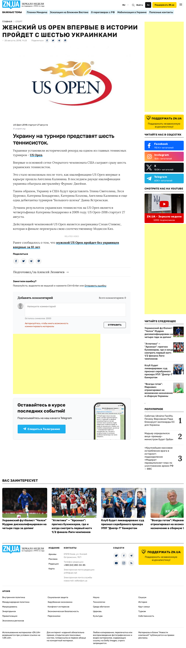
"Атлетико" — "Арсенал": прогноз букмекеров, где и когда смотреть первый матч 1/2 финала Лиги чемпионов (159, 351)
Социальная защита (58, 597)
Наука (96, 597)
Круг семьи (144, 606)
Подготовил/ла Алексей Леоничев (38, 272)
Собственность (146, 616)
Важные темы (12, 12)
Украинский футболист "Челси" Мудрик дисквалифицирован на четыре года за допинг (159, 333)
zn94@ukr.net (70, 573)
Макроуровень (9, 606)
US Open (36, 155)
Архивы (52, 554)
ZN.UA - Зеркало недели (164, 216)
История (142, 602)
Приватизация (9, 616)
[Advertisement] (56, 364)
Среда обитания (101, 606)
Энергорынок (9, 611)
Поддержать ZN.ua (164, 5)
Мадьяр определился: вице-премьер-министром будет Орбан (159, 436)
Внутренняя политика (13, 597)
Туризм (142, 611)
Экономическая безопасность (63, 611)
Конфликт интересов (58, 606)
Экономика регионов (13, 620)
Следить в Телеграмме (41, 429)
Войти (139, 5)
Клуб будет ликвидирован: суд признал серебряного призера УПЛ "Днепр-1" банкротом (159, 371)
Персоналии (54, 616)
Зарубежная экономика (60, 602)
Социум (142, 597)
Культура (97, 616)
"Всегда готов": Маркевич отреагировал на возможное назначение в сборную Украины (159, 390)
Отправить (114, 325)
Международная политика (15, 602)
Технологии (99, 602)
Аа (148, 5)
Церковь (97, 611)
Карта (52, 568)
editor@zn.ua (81, 580)
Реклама (53, 559)
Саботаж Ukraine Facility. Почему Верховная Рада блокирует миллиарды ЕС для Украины (160, 420)
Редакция (54, 564)
